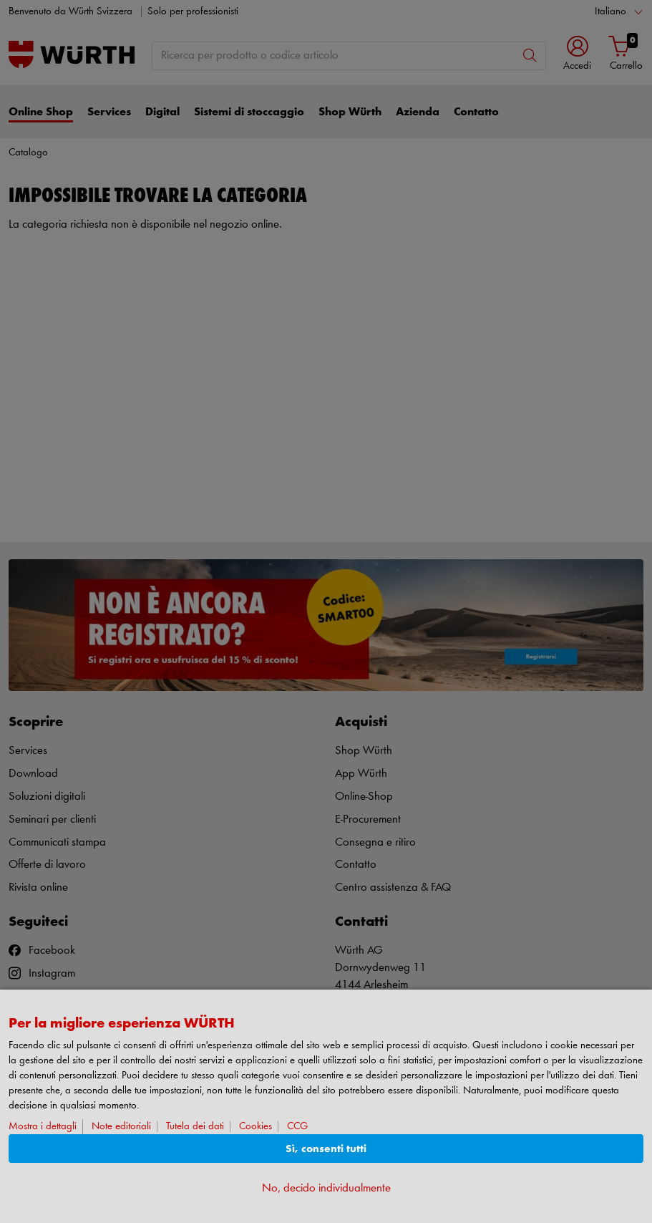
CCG (297, 1126)
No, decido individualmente (326, 1188)
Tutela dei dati (195, 1126)
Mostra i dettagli (43, 1126)
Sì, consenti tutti (326, 1149)
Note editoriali (121, 1126)
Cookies (255, 1126)
